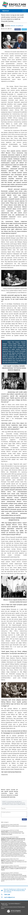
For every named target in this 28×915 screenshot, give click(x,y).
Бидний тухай (4, 903)
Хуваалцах (17, 29)
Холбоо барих (5, 905)
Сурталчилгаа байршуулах (14, 903)
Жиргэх (24, 29)
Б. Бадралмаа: (7, 25)
